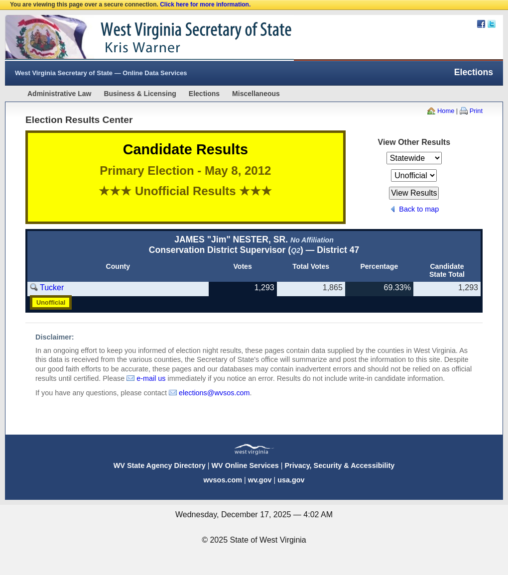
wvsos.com (222, 480)
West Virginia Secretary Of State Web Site (133, 38)
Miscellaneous (256, 94)
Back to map (419, 209)
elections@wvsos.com (214, 393)
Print (476, 111)
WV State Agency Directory (160, 465)
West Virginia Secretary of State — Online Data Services (101, 73)
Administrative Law (59, 94)
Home (445, 111)
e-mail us (150, 378)
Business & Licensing (140, 94)
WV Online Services (245, 465)
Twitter (492, 24)
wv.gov (260, 480)
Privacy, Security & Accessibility (339, 465)
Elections (204, 94)
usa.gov (290, 480)
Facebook (481, 24)
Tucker (52, 287)
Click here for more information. (205, 4)
